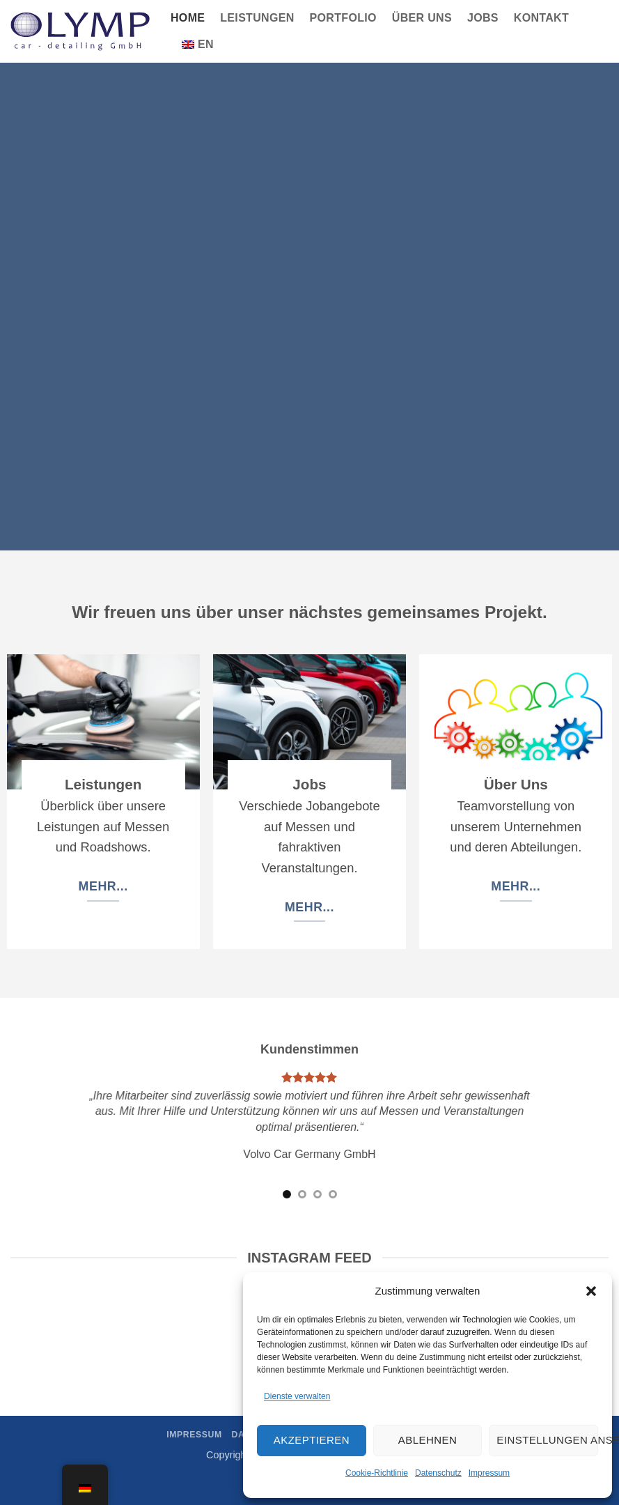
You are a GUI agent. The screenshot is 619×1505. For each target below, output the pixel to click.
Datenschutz (438, 1473)
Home (188, 18)
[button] (591, 1291)
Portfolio (343, 18)
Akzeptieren (312, 1440)
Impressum (489, 1473)
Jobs (483, 18)
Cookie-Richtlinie (376, 1473)
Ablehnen (427, 1440)
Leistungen (257, 18)
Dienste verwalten (297, 1396)
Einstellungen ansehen (547, 1440)
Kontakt (541, 18)
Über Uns (422, 18)
